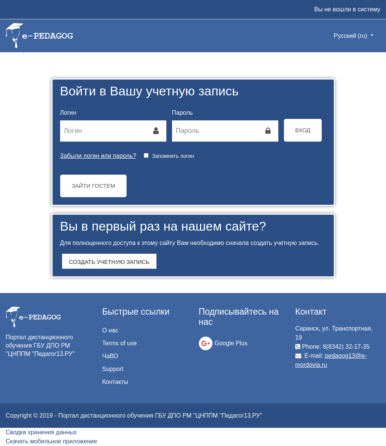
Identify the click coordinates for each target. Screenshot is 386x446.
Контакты (115, 382)
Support (112, 369)
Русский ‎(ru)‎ (351, 36)
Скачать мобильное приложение (51, 441)
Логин (68, 112)
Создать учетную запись (109, 262)
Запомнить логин (173, 156)
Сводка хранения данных (41, 432)
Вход (302, 130)
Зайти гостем (93, 185)
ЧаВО (110, 356)
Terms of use (119, 343)
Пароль (182, 112)
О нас (110, 330)
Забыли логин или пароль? (98, 156)
